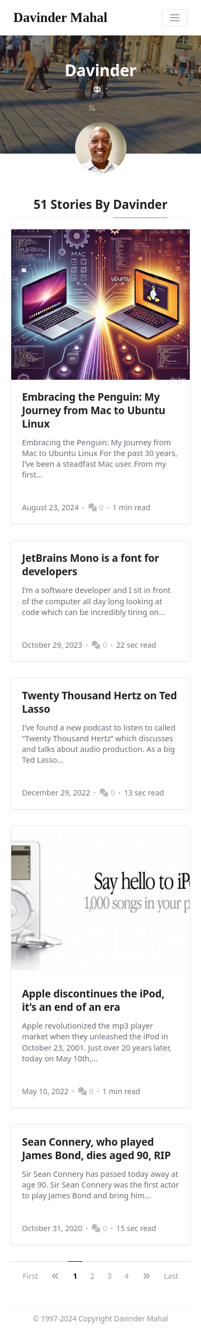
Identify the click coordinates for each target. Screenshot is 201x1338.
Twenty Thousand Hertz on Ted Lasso (99, 702)
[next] (146, 1276)
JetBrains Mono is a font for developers (90, 564)
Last (171, 1276)
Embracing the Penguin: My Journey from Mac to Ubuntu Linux (93, 410)
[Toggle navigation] (175, 18)
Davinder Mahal (60, 17)
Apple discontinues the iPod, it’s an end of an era (93, 1000)
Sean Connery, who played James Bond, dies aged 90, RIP (96, 1148)
